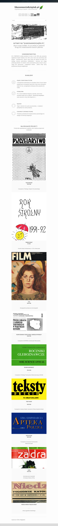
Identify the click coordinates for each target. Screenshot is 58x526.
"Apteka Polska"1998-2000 (29, 436)
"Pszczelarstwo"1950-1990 (29, 183)
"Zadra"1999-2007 (29, 470)
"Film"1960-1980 (29, 302)
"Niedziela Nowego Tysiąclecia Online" (29, 504)
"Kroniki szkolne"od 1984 (29, 243)
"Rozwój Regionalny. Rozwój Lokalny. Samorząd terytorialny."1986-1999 (29, 335)
